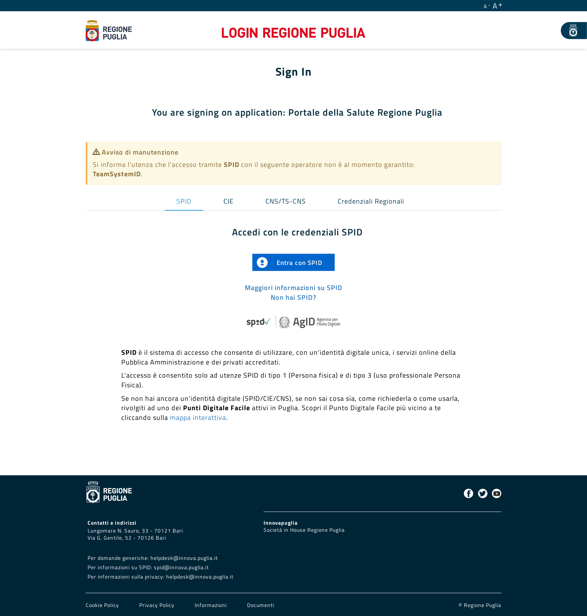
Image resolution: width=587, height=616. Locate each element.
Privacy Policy (157, 605)
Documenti (260, 605)
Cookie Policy (103, 605)
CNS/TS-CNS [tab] (285, 201)
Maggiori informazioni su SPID (294, 288)
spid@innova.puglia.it (181, 567)
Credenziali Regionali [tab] (371, 201)
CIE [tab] (228, 201)
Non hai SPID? (293, 297)
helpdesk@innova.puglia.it (184, 558)
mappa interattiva (198, 417)
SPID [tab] (184, 201)
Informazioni (211, 605)
